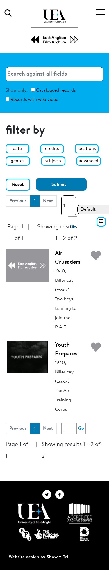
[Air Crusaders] (27, 265)
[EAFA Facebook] (61, 494)
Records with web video (32, 99)
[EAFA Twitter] (48, 494)
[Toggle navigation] (100, 12)
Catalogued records (53, 90)
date (17, 148)
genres (17, 161)
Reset (18, 184)
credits (52, 148)
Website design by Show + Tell (39, 557)
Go (81, 428)
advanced (88, 161)
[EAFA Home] (54, 26)
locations (86, 148)
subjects (53, 161)
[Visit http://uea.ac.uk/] (34, 513)
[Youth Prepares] (27, 356)
